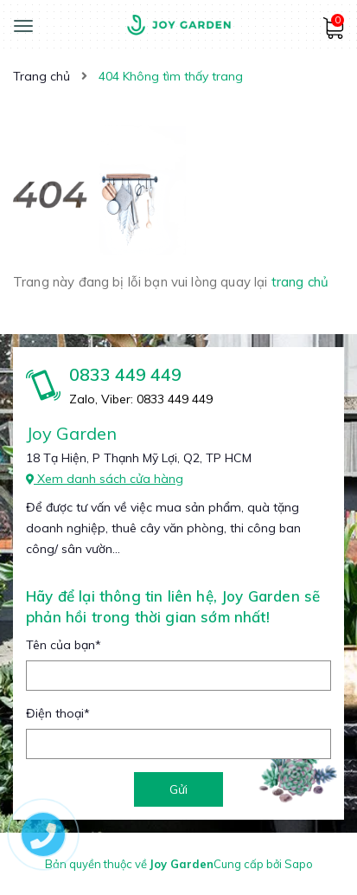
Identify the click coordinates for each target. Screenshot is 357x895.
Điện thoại (58, 713)
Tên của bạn (63, 645)
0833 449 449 (125, 374)
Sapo (298, 864)
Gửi (178, 789)
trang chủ (299, 282)
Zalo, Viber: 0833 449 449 (141, 399)
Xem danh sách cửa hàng (104, 478)
